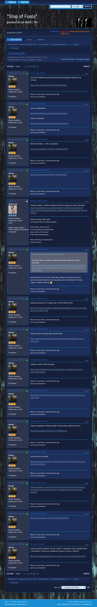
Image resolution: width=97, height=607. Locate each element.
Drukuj (87, 66)
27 (28, 66)
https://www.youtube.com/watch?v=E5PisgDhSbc (48, 85)
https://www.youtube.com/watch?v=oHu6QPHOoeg (49, 518)
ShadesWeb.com (22, 604)
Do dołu (10, 66)
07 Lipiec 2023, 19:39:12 (37, 73)
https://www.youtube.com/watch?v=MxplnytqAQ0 (48, 175)
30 (37, 66)
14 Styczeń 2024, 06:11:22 (38, 513)
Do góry (10, 574)
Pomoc (71, 602)
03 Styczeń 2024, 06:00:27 (38, 452)
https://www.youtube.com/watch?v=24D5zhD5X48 (48, 149)
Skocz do (57, 587)
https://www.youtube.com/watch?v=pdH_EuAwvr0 (48, 113)
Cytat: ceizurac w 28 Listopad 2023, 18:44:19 (49, 254)
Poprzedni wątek (68, 59)
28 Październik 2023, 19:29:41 (39, 170)
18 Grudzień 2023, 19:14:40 (38, 360)
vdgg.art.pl (64, 31)
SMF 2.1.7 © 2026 (10, 602)
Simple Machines (22, 602)
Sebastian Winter (16, 73)
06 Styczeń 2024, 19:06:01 (38, 483)
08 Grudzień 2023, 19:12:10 (38, 298)
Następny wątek (82, 59)
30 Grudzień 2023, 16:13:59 (38, 421)
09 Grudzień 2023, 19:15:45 (38, 329)
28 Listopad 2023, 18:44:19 (38, 201)
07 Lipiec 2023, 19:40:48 (37, 104)
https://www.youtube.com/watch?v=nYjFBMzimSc (48, 431)
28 (31, 66)
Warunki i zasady (79, 602)
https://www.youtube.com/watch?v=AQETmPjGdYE (49, 123)
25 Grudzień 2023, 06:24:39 (38, 390)
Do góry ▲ (89, 602)
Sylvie (76, 44)
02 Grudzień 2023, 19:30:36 (38, 249)
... (26, 66)
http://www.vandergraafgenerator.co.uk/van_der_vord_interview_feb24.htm (58, 556)
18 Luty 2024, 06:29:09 (37, 544)
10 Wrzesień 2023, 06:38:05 (38, 139)
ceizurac (12, 201)
